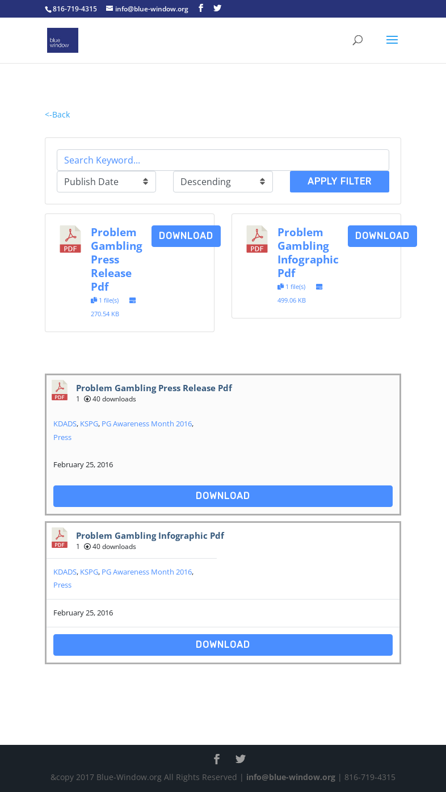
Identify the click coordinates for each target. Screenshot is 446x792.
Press (62, 437)
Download (186, 236)
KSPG (89, 423)
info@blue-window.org (290, 777)
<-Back (57, 114)
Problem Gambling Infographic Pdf (308, 252)
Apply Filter (340, 181)
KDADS (65, 423)
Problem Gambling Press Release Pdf (116, 259)
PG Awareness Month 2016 (147, 423)
